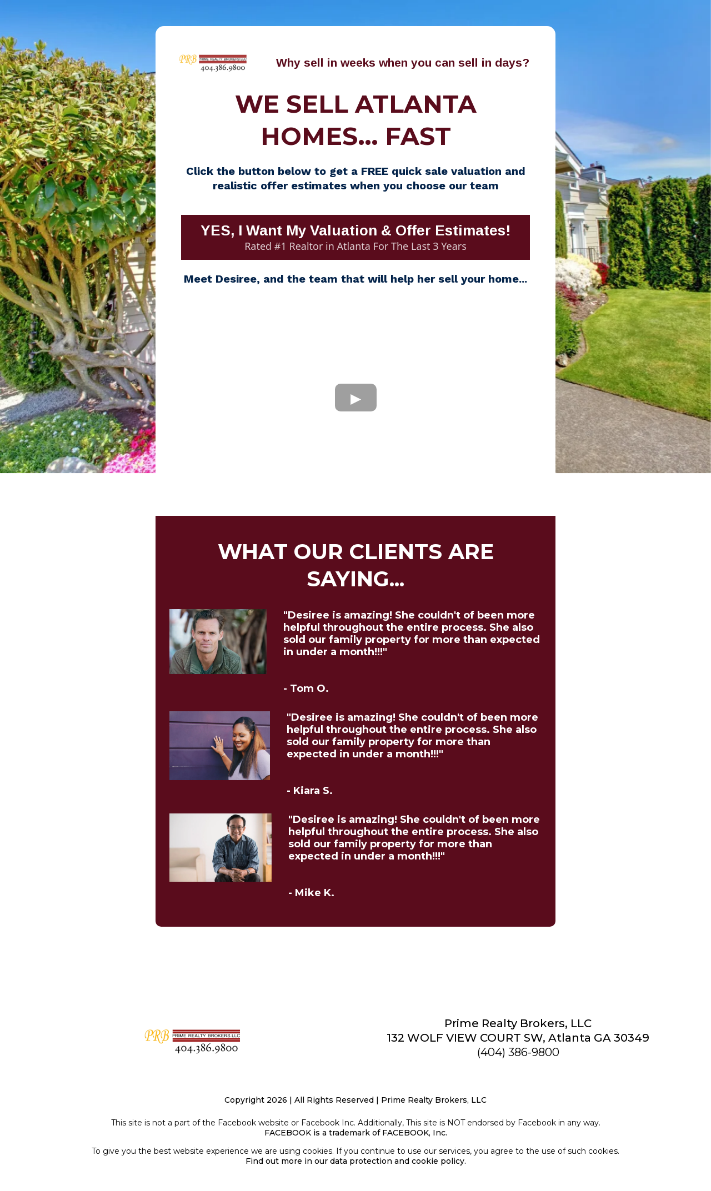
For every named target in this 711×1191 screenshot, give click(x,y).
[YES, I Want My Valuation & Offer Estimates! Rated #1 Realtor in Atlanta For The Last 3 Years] (355, 237)
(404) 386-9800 (518, 1052)
